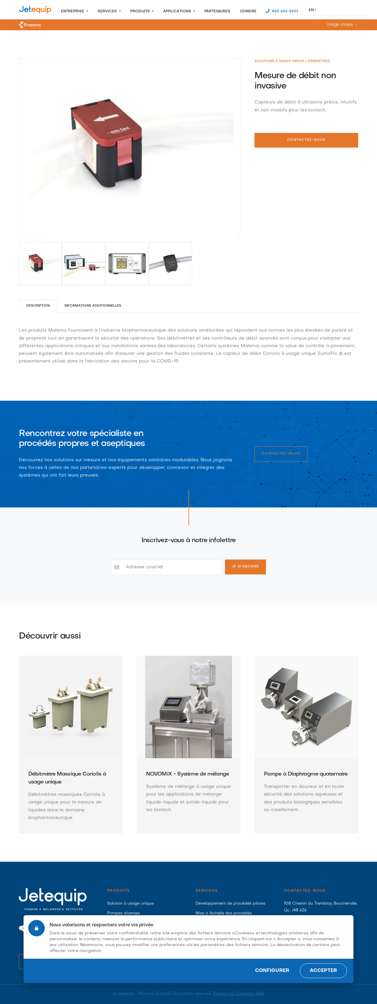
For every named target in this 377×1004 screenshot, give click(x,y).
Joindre (248, 11)
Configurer (272, 970)
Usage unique (340, 25)
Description (38, 306)
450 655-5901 (284, 11)
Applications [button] (177, 11)
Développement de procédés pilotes (230, 904)
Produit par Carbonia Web (238, 994)
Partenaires (217, 11)
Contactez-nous (306, 140)
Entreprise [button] (73, 11)
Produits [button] (140, 11)
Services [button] (107, 11)
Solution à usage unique (130, 904)
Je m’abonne (245, 566)
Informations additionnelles (93, 306)
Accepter (323, 970)
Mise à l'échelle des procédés (224, 913)
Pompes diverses (123, 913)
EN (311, 10)
